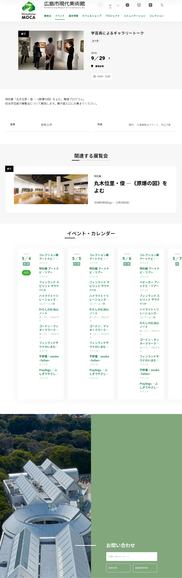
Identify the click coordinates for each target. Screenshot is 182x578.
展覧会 (47, 15)
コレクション (156, 15)
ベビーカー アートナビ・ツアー (149, 284)
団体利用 (112, 567)
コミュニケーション (134, 15)
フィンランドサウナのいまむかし (48, 345)
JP (110, 5)
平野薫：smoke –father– (49, 358)
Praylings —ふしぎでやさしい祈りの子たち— (48, 372)
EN (118, 5)
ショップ (91, 15)
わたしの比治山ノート (48, 311)
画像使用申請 (141, 567)
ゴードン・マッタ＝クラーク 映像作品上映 (48, 328)
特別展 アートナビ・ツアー (49, 270)
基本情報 (73, 15)
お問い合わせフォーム (118, 556)
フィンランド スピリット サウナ (49, 284)
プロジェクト (112, 15)
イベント (60, 15)
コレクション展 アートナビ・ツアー (48, 257)
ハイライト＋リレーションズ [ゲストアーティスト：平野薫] (49, 297)
